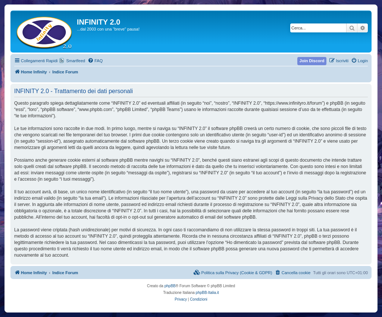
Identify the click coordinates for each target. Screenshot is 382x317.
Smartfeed (75, 60)
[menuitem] (95, 60)
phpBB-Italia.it (207, 293)
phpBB (170, 286)
